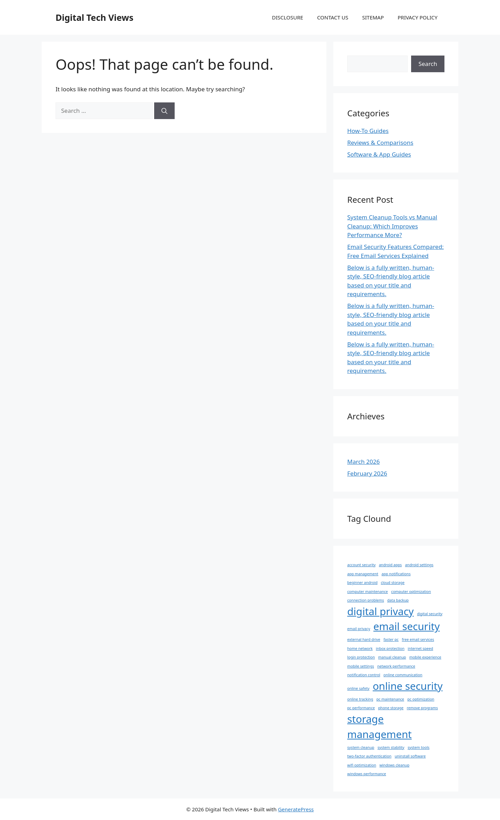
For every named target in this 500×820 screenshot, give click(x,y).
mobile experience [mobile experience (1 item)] (425, 657)
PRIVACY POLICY (418, 17)
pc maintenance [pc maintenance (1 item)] (390, 699)
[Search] (164, 110)
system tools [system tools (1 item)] (419, 747)
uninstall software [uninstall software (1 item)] (410, 756)
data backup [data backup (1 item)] (398, 600)
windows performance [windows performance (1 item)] (366, 773)
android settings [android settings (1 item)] (419, 564)
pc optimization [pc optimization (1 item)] (420, 699)
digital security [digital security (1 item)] (429, 613)
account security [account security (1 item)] (361, 564)
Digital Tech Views (94, 17)
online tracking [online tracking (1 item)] (360, 699)
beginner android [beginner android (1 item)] (362, 582)
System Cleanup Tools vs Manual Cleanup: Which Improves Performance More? (392, 226)
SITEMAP (373, 17)
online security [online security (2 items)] (407, 686)
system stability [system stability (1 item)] (390, 747)
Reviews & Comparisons (380, 143)
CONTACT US (332, 17)
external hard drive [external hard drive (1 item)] (363, 639)
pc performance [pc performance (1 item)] (361, 707)
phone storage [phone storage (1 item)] (390, 707)
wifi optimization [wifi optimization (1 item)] (361, 765)
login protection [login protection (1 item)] (361, 657)
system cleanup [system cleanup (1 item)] (360, 747)
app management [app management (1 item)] (362, 573)
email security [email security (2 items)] (406, 626)
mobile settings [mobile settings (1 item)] (360, 666)
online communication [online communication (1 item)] (402, 674)
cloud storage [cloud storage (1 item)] (393, 582)
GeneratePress (296, 809)
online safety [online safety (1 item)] (358, 688)
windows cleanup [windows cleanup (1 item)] (394, 765)
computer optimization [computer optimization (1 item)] (411, 591)
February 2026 (367, 473)
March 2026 (363, 462)
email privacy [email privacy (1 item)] (358, 628)
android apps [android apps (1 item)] (390, 564)
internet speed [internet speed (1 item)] (420, 648)
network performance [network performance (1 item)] (396, 666)
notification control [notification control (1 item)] (363, 674)
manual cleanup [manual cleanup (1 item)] (392, 657)
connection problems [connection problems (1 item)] (365, 600)
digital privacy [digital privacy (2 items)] (380, 611)
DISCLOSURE (287, 17)
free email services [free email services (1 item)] (418, 639)
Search (427, 64)
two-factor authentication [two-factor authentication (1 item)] (369, 756)
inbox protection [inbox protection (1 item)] (390, 648)
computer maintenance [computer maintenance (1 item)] (367, 591)
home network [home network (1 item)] (360, 648)
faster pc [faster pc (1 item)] (390, 639)
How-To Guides (368, 131)
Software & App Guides (379, 154)
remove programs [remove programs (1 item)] (422, 707)
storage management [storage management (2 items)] (379, 726)
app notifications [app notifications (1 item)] (396, 573)
